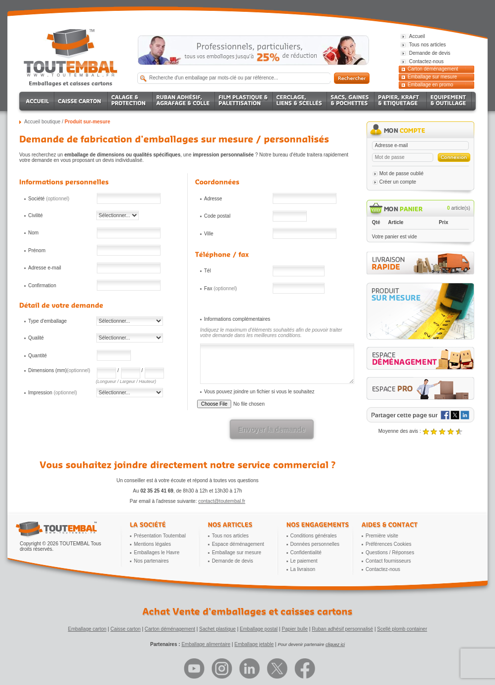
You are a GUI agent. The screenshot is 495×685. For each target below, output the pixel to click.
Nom (33, 232)
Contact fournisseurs (388, 561)
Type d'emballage (47, 321)
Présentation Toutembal (160, 535)
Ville (208, 233)
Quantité (37, 355)
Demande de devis (232, 561)
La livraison (303, 569)
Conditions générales (313, 535)
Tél (207, 270)
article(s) (458, 208)
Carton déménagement (433, 69)
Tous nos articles (230, 535)
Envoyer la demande (271, 429)
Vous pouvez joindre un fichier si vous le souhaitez (259, 391)
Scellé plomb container (402, 629)
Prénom (36, 250)
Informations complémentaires (237, 319)
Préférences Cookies (389, 544)
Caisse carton (125, 629)
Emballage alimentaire (205, 644)
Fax (220, 288)
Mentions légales (152, 544)
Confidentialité (306, 552)
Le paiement (304, 561)
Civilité (35, 215)
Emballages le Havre (156, 552)
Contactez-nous (383, 569)
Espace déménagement (238, 544)
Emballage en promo (430, 84)
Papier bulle (295, 629)
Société (48, 198)
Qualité (36, 338)
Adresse (213, 198)
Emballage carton (87, 629)
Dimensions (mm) (59, 370)
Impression (52, 392)
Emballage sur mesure (432, 76)
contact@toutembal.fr (221, 501)
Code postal (217, 216)
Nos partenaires (151, 561)
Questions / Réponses (390, 552)
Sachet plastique (217, 629)
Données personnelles (315, 544)
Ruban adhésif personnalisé (342, 629)
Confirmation (42, 285)
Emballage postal (259, 629)
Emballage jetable (254, 644)
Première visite (382, 535)
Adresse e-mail (44, 267)
